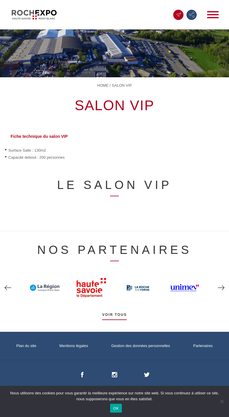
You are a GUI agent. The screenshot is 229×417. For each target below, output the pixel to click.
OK (116, 408)
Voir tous (114, 315)
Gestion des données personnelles (140, 346)
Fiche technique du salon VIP (39, 136)
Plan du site (26, 346)
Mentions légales (73, 346)
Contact (178, 15)
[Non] (222, 401)
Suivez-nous (192, 15)
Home (103, 85)
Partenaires (203, 346)
